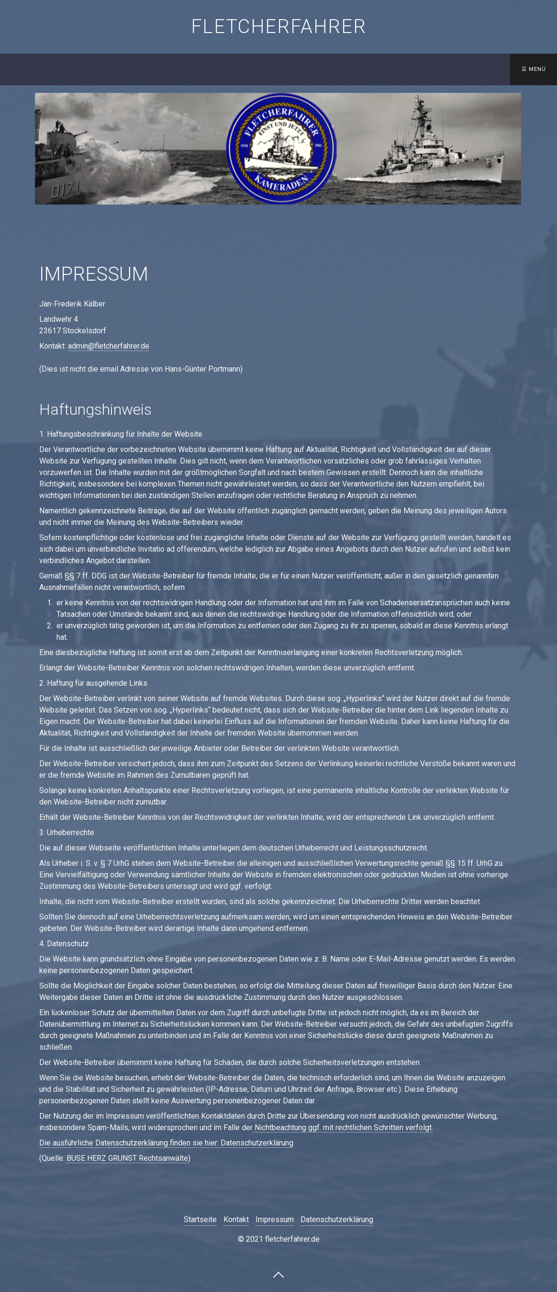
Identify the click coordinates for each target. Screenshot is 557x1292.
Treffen (317, 69)
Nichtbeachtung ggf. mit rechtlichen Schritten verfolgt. (343, 1127)
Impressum (275, 1219)
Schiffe (182, 69)
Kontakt (371, 69)
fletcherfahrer (278, 26)
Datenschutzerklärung (337, 1219)
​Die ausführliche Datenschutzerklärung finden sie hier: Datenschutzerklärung (166, 1142)
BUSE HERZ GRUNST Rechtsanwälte (127, 1158)
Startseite (124, 69)
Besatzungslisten (252, 69)
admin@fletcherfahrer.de (108, 346)
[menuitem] (127, 69)
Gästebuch (432, 69)
